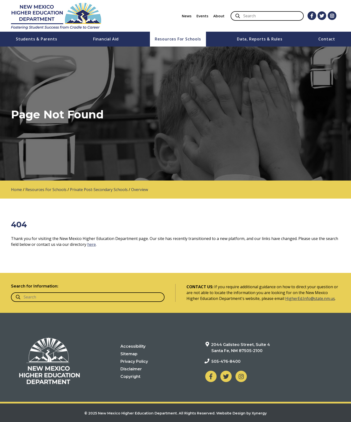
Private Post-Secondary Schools (99, 189)
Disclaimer (131, 369)
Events (202, 15)
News (187, 15)
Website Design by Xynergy (241, 413)
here (91, 244)
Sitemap (128, 354)
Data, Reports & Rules (260, 39)
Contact (326, 39)
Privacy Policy (134, 361)
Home (16, 189)
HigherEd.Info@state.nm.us (310, 298)
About (218, 15)
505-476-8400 (226, 361)
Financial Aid (106, 39)
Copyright (130, 376)
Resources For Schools (178, 39)
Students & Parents (36, 39)
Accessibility (133, 346)
